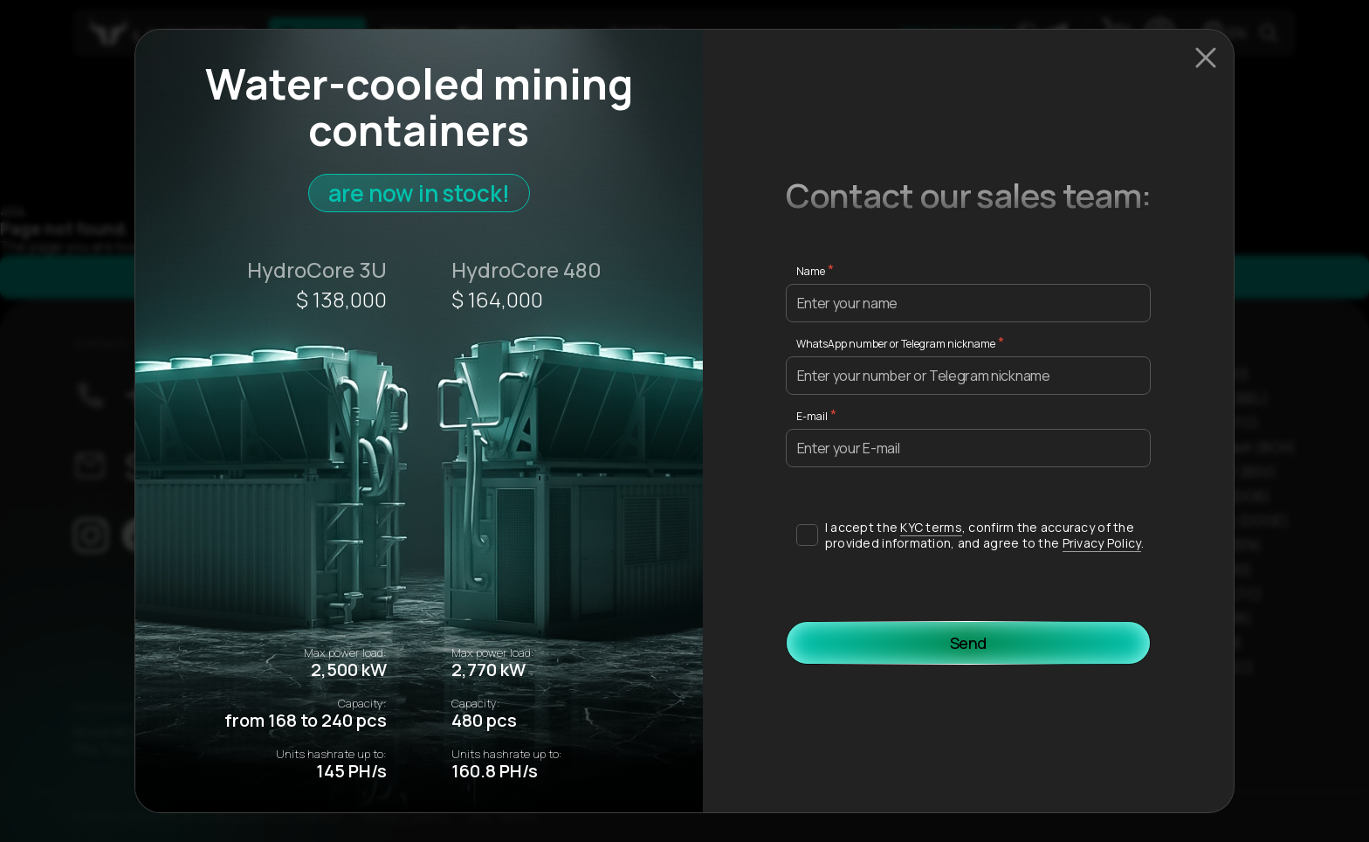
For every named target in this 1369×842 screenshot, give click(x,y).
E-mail (812, 416)
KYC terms (931, 527)
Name (810, 271)
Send (968, 642)
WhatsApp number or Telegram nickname (895, 343)
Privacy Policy (1102, 543)
